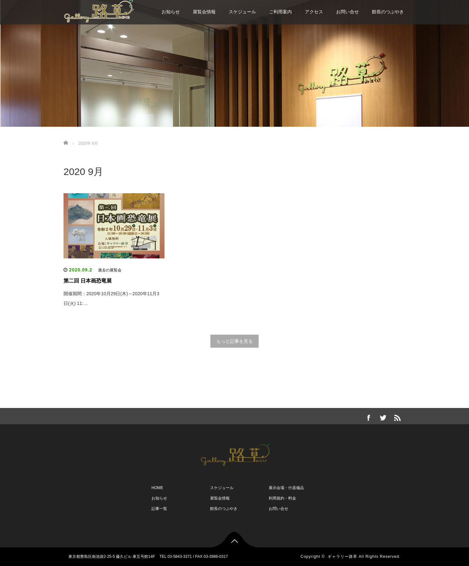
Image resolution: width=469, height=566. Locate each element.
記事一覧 (159, 508)
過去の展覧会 (109, 270)
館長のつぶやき (388, 11)
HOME (157, 488)
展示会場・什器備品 (286, 488)
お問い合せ (347, 11)
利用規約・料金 (282, 498)
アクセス (314, 11)
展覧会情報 (204, 11)
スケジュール (242, 11)
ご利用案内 (280, 11)
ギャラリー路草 (342, 556)
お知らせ (171, 11)
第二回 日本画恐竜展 (88, 280)
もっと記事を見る (234, 341)
